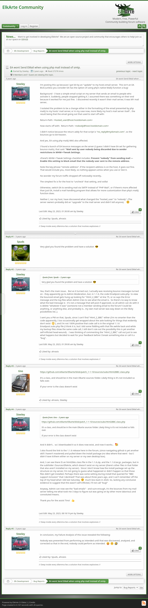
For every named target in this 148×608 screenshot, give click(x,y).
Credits (32, 602)
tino (20, 371)
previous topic (123, 71)
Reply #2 (10, 269)
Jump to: (118, 587)
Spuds (20, 241)
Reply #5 (10, 528)
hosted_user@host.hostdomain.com (73, 119)
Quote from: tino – (55, 417)
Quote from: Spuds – (56, 277)
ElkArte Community (22, 7)
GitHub (24, 39)
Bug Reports (39, 51)
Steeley (20, 84)
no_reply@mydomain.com (110, 131)
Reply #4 (10, 409)
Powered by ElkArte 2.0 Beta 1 (15, 602)
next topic (137, 71)
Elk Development (21, 51)
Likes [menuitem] (136, 211)
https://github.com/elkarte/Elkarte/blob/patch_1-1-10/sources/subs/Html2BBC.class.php (85, 371)
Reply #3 (10, 366)
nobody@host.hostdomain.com (92, 125)
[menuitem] (144, 26)
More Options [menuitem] (134, 62)
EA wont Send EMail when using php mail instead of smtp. (77, 50)
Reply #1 (10, 236)
